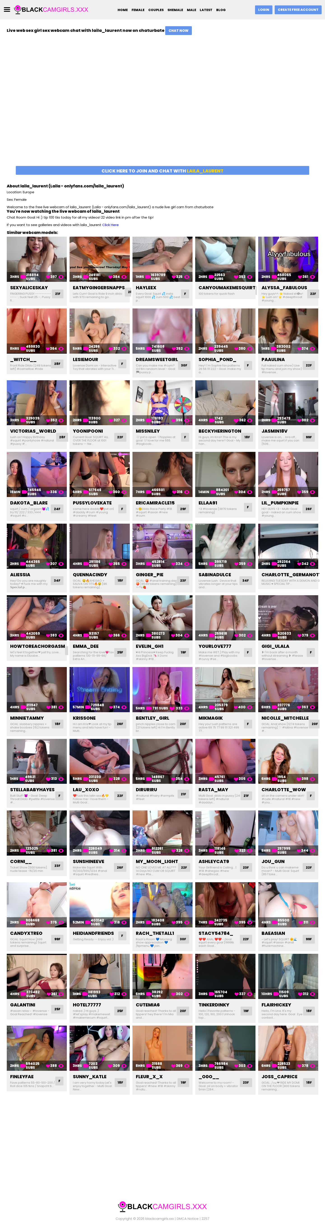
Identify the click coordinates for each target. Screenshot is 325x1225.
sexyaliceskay (29, 288)
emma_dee (86, 646)
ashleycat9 (214, 861)
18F (247, 437)
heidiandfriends (93, 933)
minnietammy (27, 718)
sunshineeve (88, 861)
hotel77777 (87, 1005)
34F (56, 580)
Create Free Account (297, 9)
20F (182, 724)
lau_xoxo (86, 789)
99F (308, 437)
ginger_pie (149, 575)
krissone (84, 718)
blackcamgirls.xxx (159, 1213)
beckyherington (220, 431)
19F (183, 652)
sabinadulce (215, 575)
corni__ (21, 861)
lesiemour (85, 359)
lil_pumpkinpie (280, 503)
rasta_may (213, 789)
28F (57, 365)
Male (192, 9)
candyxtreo (26, 933)
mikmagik (211, 718)
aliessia (20, 575)
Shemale (174, 9)
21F (57, 294)
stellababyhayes (32, 789)
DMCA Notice (188, 1213)
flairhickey (276, 1005)
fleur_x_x (149, 1076)
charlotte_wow (284, 789)
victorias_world (33, 431)
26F (308, 508)
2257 (205, 1213)
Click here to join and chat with (162, 171)
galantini (22, 1005)
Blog (224, 9)
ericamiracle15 (155, 503)
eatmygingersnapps (99, 288)
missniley (148, 431)
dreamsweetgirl (157, 359)
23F (182, 580)
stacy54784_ (216, 933)
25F (120, 652)
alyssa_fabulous (284, 288)
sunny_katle (90, 1076)
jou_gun (273, 861)
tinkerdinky (214, 1005)
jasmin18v (275, 431)
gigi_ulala (275, 646)
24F (56, 508)
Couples (154, 9)
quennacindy (90, 575)
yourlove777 (215, 646)
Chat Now (178, 30)
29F (182, 508)
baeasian (273, 933)
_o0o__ (209, 1076)
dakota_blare (29, 503)
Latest (208, 9)
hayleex (146, 288)
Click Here (110, 224)
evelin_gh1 (149, 646)
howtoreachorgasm (37, 646)
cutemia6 (148, 1005)
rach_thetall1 (155, 933)
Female (134, 9)
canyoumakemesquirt (227, 288)
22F (314, 294)
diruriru (146, 789)
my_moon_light (157, 861)
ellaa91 (208, 503)
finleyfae (22, 1076)
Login (261, 9)
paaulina (273, 359)
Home (118, 9)
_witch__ (23, 359)
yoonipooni (88, 431)
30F (184, 365)
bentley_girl (152, 718)
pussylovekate (92, 503)
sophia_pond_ (217, 359)
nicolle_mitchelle (285, 718)
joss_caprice (279, 1076)
